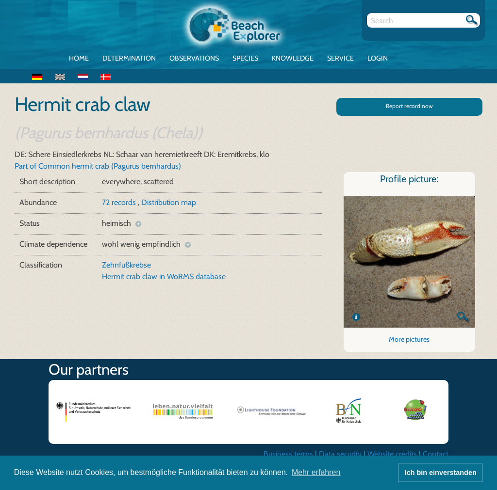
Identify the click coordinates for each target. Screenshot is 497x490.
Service (340, 58)
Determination (129, 58)
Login (377, 58)
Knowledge (293, 58)
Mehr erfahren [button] (316, 472)
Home (79, 58)
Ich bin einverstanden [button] (441, 472)
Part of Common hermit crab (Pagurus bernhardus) (98, 166)
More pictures (409, 339)
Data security (340, 453)
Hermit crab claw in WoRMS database (164, 276)
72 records (120, 202)
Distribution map (168, 202)
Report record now (409, 106)
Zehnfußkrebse (126, 264)
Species (245, 58)
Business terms (288, 453)
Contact (435, 453)
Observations (194, 58)
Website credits (392, 453)
